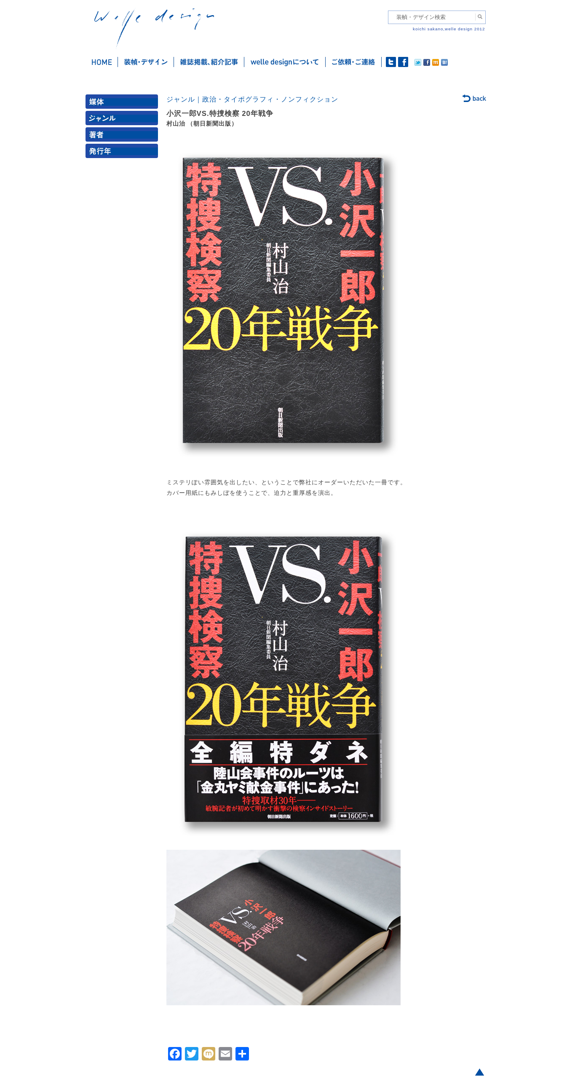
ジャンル (123, 120)
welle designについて (285, 62)
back (474, 99)
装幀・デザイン (146, 62)
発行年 (123, 153)
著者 (123, 136)
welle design (154, 28)
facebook (403, 62)
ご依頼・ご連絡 (354, 62)
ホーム (102, 62)
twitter (391, 62)
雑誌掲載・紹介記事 (209, 62)
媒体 (123, 103)
